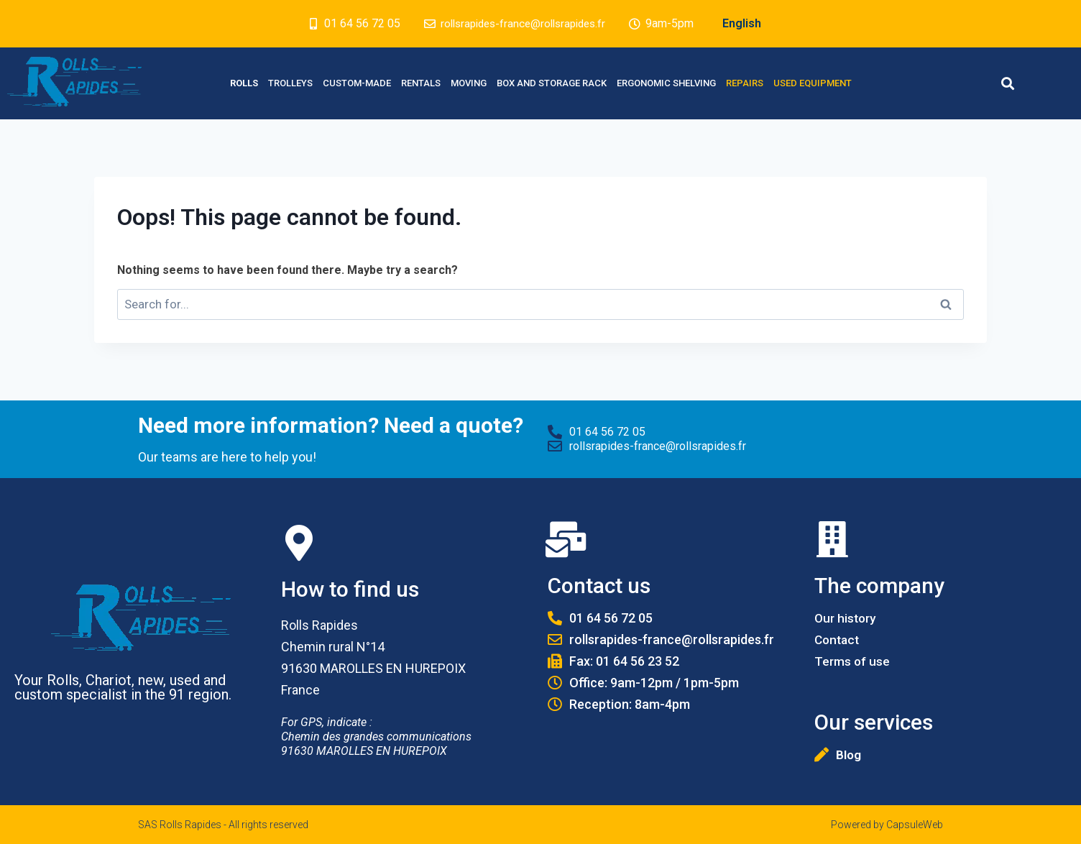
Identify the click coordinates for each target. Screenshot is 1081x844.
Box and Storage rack (552, 83)
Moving (469, 83)
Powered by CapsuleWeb (887, 824)
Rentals (421, 83)
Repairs (744, 83)
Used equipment (812, 83)
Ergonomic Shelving (666, 83)
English (747, 23)
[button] (1007, 83)
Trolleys (290, 83)
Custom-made (357, 83)
